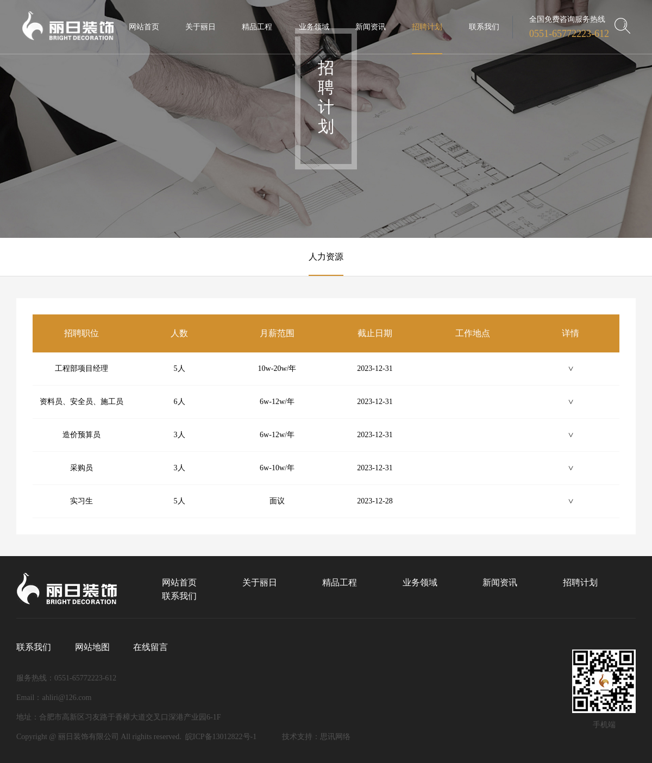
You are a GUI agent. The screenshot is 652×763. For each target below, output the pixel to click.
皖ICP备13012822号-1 (220, 737)
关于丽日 (259, 582)
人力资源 (326, 256)
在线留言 (150, 647)
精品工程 (339, 582)
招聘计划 (580, 582)
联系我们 (179, 596)
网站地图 (92, 647)
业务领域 (420, 582)
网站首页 (179, 582)
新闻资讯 (499, 582)
